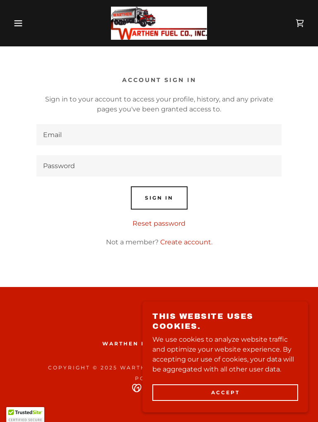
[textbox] (159, 134)
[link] (159, 23)
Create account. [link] (186, 242)
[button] (16, 23)
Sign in (159, 198)
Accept (225, 392)
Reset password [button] (159, 223)
